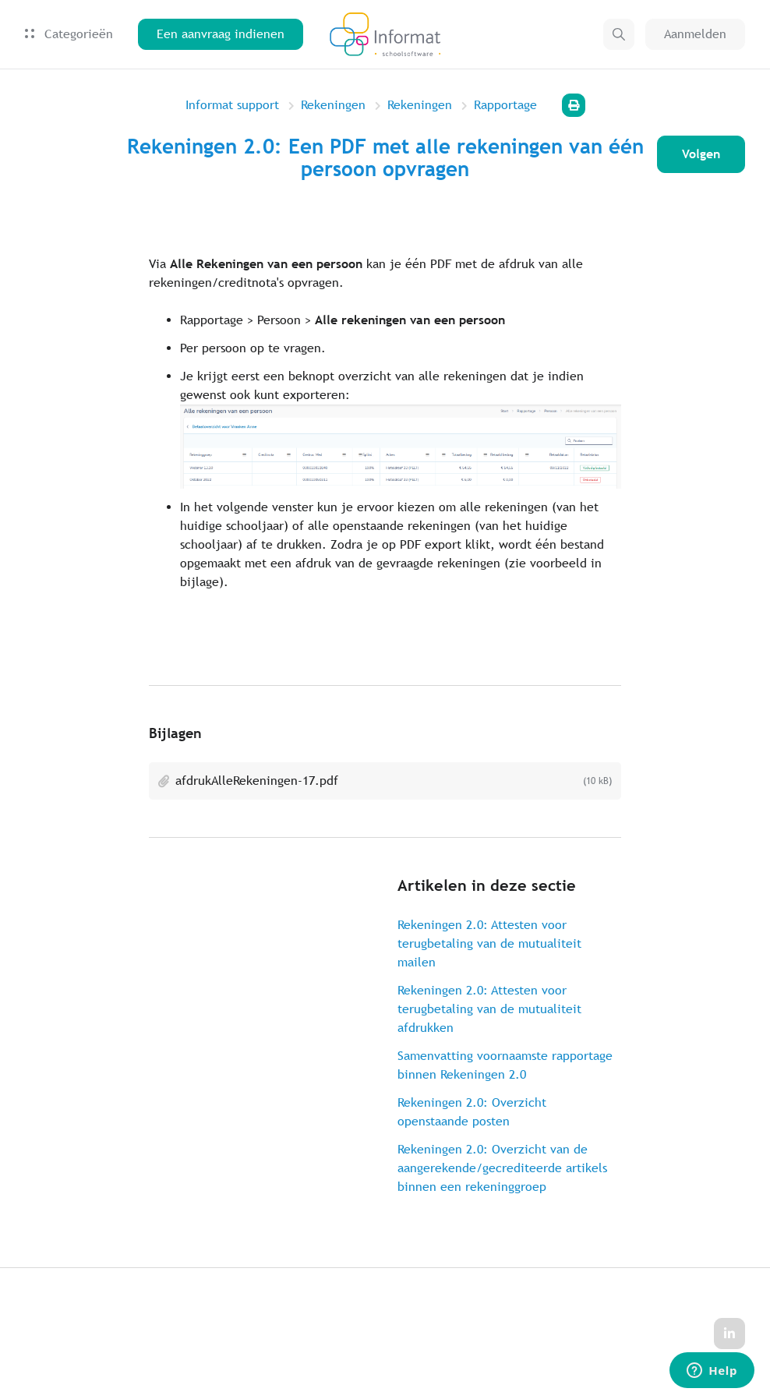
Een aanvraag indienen (220, 33)
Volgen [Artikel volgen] (701, 154)
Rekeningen (333, 104)
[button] (618, 34)
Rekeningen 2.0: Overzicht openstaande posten (471, 1112)
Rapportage (505, 104)
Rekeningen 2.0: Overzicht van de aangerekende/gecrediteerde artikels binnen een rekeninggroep (502, 1168)
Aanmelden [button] (695, 33)
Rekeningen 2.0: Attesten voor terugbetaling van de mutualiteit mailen (489, 943)
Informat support (232, 104)
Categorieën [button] (69, 33)
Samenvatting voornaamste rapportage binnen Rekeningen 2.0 (505, 1065)
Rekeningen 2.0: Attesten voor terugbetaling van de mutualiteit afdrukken (489, 1009)
